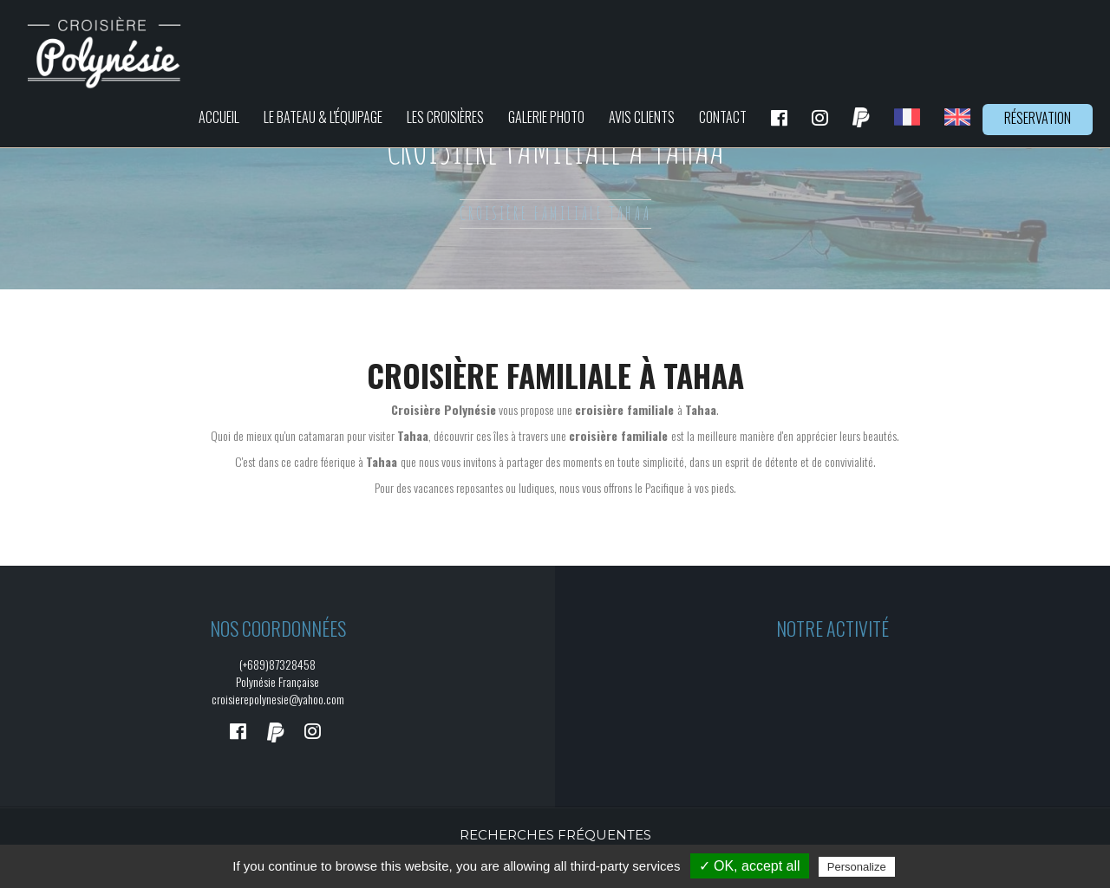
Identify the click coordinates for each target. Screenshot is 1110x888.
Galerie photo (546, 117)
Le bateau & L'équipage (323, 117)
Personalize (856, 866)
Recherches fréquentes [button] (555, 834)
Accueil (219, 117)
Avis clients (642, 117)
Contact (723, 117)
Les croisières (445, 117)
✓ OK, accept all (749, 866)
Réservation (1037, 117)
